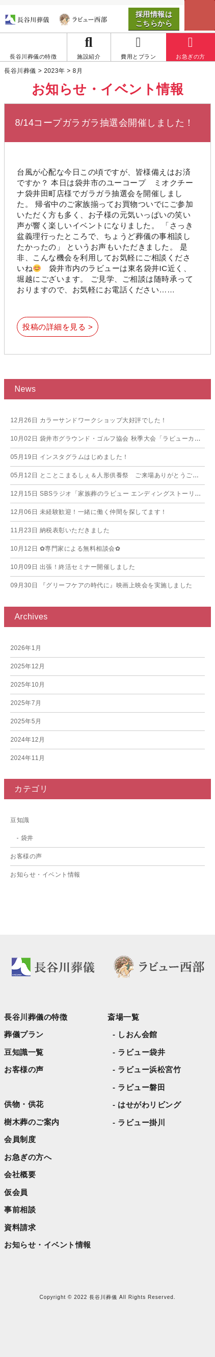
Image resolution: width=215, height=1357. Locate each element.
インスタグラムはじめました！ (69, 456)
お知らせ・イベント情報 (45, 874)
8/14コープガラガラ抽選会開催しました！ (104, 123)
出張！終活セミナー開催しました (72, 567)
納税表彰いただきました (60, 530)
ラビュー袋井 (141, 1052)
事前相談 (20, 1209)
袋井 (27, 838)
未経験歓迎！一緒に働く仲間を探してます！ (88, 511)
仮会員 (16, 1192)
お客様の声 (26, 856)
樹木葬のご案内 (32, 1122)
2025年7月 (25, 703)
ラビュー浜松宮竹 (149, 1069)
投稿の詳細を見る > (57, 326)
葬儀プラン (24, 1034)
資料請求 (20, 1227)
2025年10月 (27, 684)
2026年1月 (25, 648)
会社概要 (20, 1174)
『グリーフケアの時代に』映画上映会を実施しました (101, 585)
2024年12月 (27, 739)
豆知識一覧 (24, 1052)
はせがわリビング (149, 1104)
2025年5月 (25, 721)
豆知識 (20, 820)
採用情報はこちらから (154, 19)
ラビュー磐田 (141, 1087)
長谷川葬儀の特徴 (35, 1017)
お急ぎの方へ (27, 1157)
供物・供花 (24, 1104)
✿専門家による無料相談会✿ (65, 548)
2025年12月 (27, 666)
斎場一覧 (123, 1017)
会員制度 (20, 1139)
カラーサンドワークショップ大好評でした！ (88, 420)
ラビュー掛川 (141, 1122)
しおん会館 (137, 1034)
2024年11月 (27, 758)
